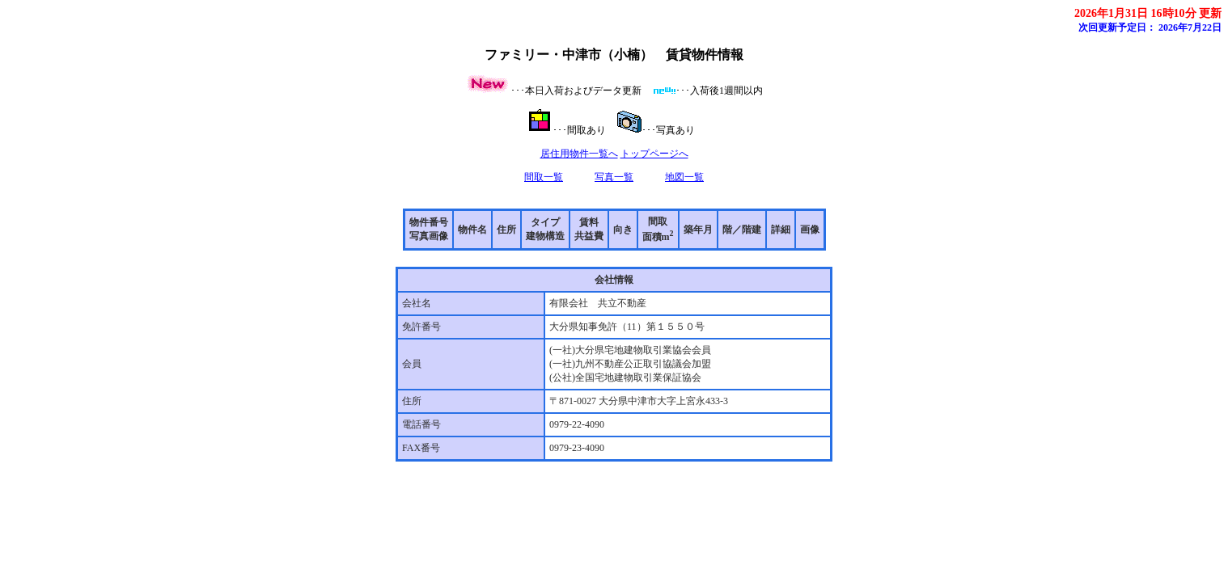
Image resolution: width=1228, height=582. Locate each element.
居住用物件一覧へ (579, 153)
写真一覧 (614, 177)
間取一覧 (543, 177)
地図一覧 (684, 177)
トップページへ (654, 153)
